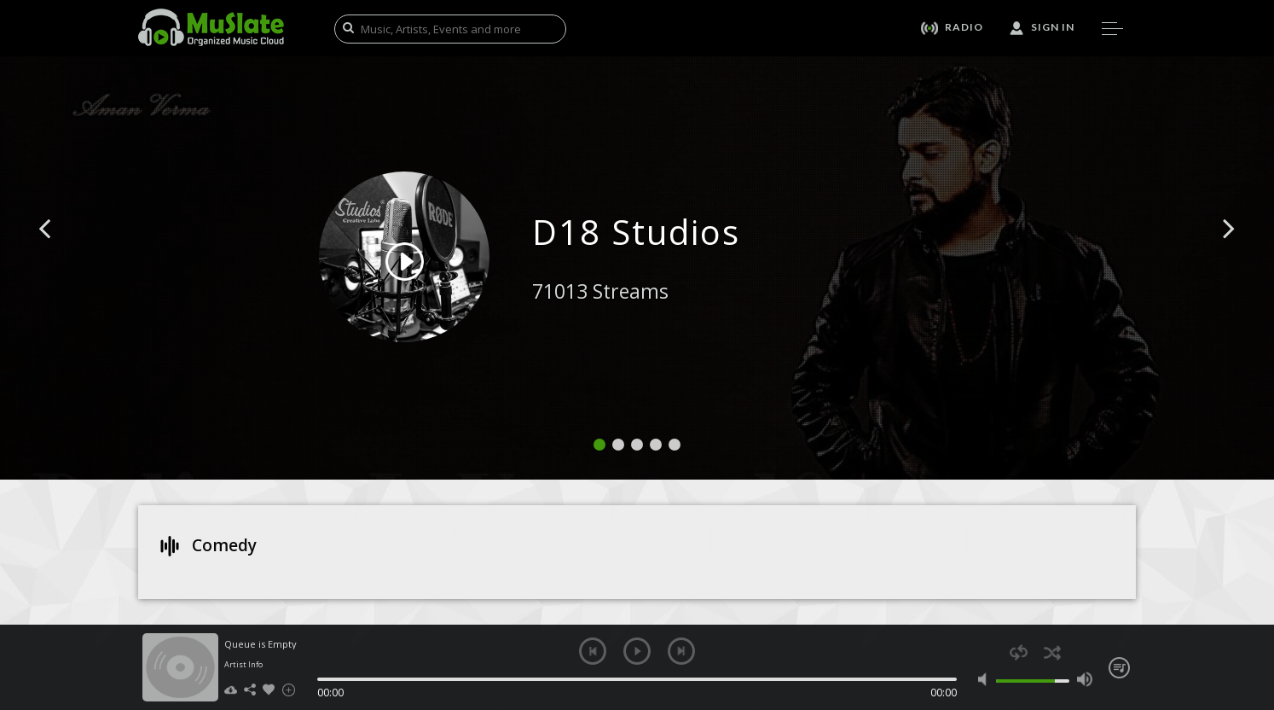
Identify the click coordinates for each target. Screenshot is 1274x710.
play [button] (637, 651)
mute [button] (986, 679)
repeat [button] (1018, 652)
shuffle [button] (1052, 652)
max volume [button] (1084, 679)
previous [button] (592, 651)
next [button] (681, 651)
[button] (64, 254)
